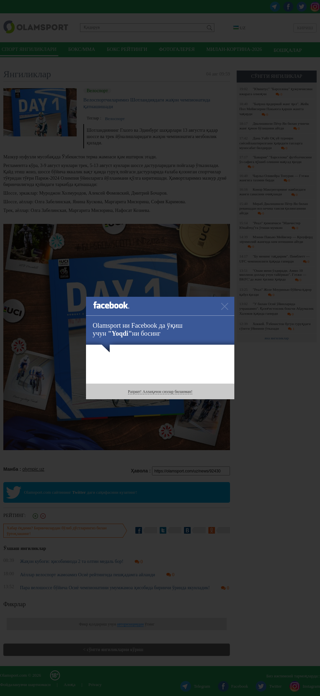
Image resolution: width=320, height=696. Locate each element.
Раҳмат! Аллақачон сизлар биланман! (160, 391)
